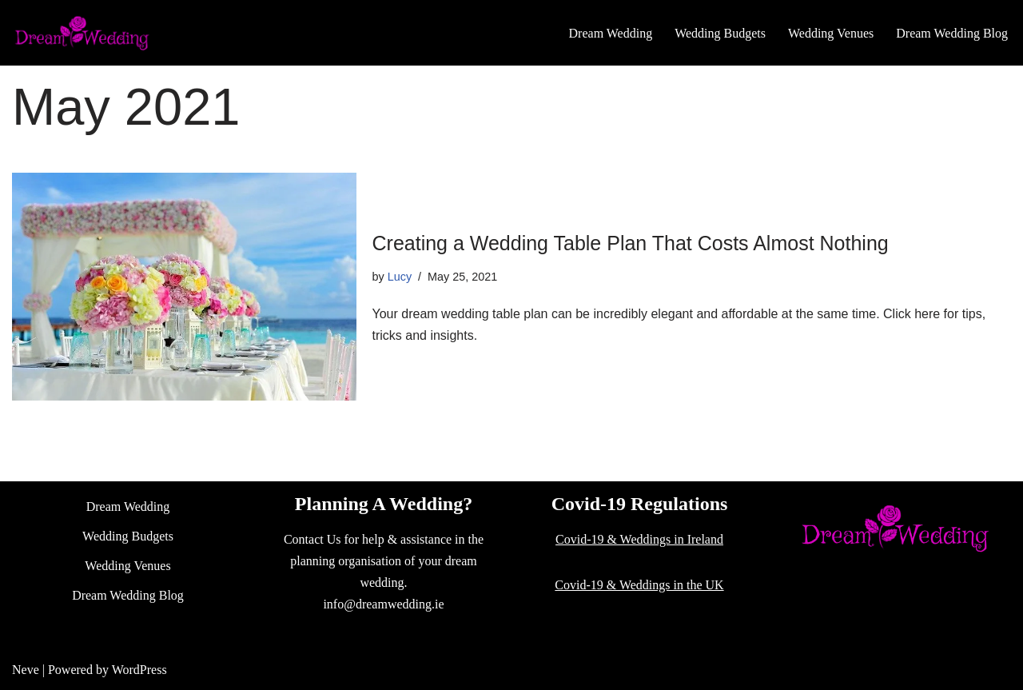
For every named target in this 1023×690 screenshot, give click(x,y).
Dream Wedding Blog (952, 33)
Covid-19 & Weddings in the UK (639, 585)
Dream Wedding (611, 33)
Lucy (400, 276)
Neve (25, 669)
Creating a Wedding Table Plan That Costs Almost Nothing (630, 243)
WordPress (139, 669)
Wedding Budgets (720, 33)
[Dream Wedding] (82, 32)
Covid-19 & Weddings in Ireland (639, 539)
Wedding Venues (831, 33)
